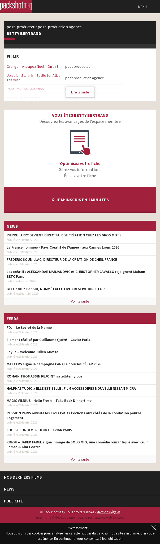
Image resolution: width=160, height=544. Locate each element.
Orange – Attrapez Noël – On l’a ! (32, 66)
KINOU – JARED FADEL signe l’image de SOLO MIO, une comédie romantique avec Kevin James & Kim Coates (78, 444)
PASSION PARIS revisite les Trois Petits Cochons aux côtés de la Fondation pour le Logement (74, 415)
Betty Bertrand (24, 33)
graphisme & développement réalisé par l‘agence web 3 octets (80, 517)
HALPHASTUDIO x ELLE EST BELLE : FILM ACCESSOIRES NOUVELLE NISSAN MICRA (71, 388)
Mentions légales (108, 512)
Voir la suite (80, 301)
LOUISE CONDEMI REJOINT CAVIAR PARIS (39, 430)
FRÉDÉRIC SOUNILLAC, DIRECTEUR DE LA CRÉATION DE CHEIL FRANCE (62, 259)
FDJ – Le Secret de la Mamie (29, 327)
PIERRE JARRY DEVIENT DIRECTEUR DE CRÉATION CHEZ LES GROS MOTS (64, 235)
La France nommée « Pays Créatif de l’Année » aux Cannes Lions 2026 (63, 247)
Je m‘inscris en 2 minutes (80, 199)
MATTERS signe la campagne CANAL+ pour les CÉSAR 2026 (54, 364)
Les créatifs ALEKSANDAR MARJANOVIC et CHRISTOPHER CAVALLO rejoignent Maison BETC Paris (76, 274)
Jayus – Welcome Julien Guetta (32, 351)
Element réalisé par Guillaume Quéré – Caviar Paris (48, 339)
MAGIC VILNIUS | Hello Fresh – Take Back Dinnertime (49, 400)
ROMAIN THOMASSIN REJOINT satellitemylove (44, 376)
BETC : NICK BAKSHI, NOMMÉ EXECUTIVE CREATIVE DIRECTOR (56, 288)
